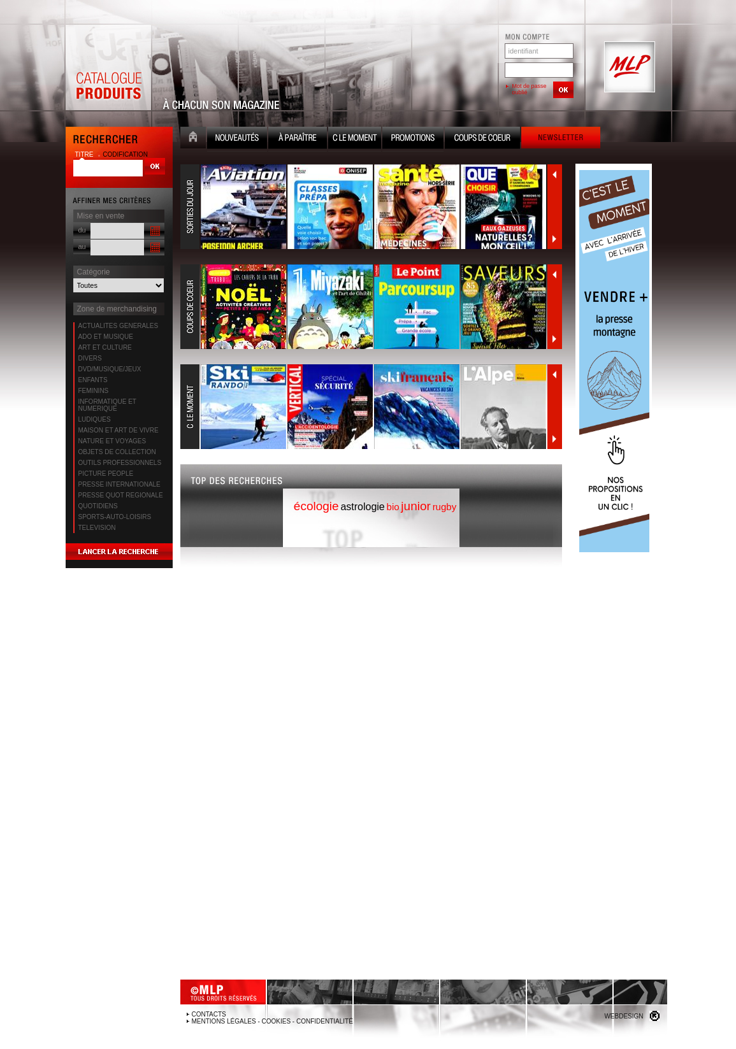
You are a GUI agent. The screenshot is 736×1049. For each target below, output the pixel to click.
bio (393, 506)
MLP (628, 67)
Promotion (413, 139)
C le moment (354, 139)
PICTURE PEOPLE (106, 473)
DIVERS (90, 358)
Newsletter (560, 139)
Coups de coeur (482, 139)
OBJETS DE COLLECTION (117, 451)
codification (125, 154)
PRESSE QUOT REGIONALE (120, 495)
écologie (316, 506)
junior (415, 506)
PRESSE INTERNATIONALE (119, 484)
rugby (445, 506)
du (82, 230)
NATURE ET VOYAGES (112, 441)
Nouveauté (237, 139)
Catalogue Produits (108, 67)
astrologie (362, 506)
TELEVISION (97, 527)
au (82, 246)
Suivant (554, 239)
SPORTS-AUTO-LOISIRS (115, 516)
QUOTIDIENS (98, 506)
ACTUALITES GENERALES (118, 325)
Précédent (554, 174)
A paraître (297, 139)
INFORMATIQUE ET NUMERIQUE (107, 405)
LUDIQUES (94, 419)
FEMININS (93, 390)
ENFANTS (93, 379)
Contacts (209, 1014)
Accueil (193, 139)
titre (85, 154)
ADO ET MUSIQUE (106, 336)
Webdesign (623, 1016)
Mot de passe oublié (529, 89)
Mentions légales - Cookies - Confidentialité (272, 1021)
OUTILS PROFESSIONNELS (120, 462)
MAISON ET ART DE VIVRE (118, 430)
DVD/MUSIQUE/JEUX (109, 369)
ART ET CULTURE (105, 347)
